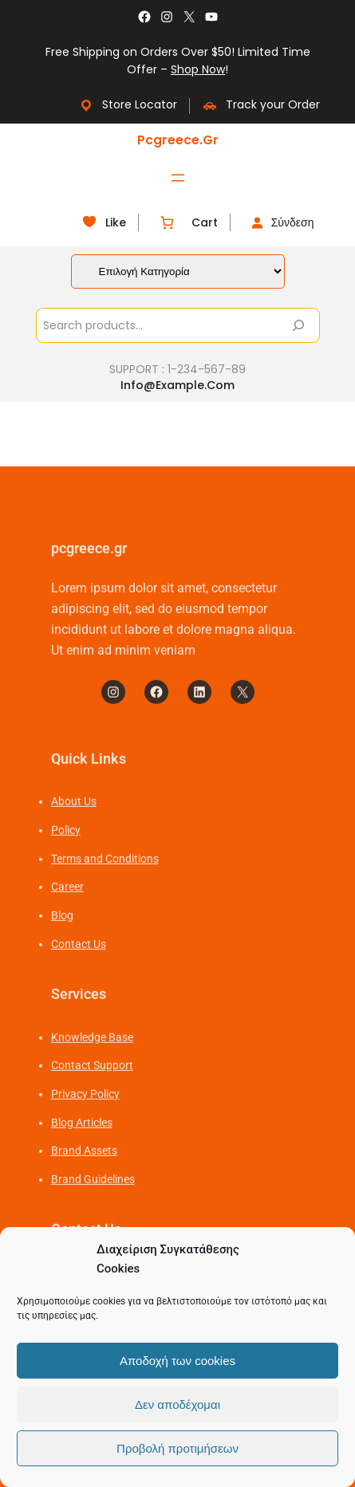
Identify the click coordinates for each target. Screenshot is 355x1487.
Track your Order (261, 104)
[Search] (298, 325)
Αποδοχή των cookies (177, 1360)
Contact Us (78, 981)
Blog (62, 952)
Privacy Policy (85, 1131)
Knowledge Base (92, 1074)
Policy (66, 867)
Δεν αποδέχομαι (177, 1404)
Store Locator (127, 104)
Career (67, 925)
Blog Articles (81, 1160)
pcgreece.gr (178, 140)
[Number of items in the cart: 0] (167, 223)
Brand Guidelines (93, 1216)
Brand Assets (84, 1188)
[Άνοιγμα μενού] (177, 177)
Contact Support (92, 1102)
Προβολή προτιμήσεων (177, 1448)
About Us (74, 838)
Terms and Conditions (105, 896)
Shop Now (198, 69)
